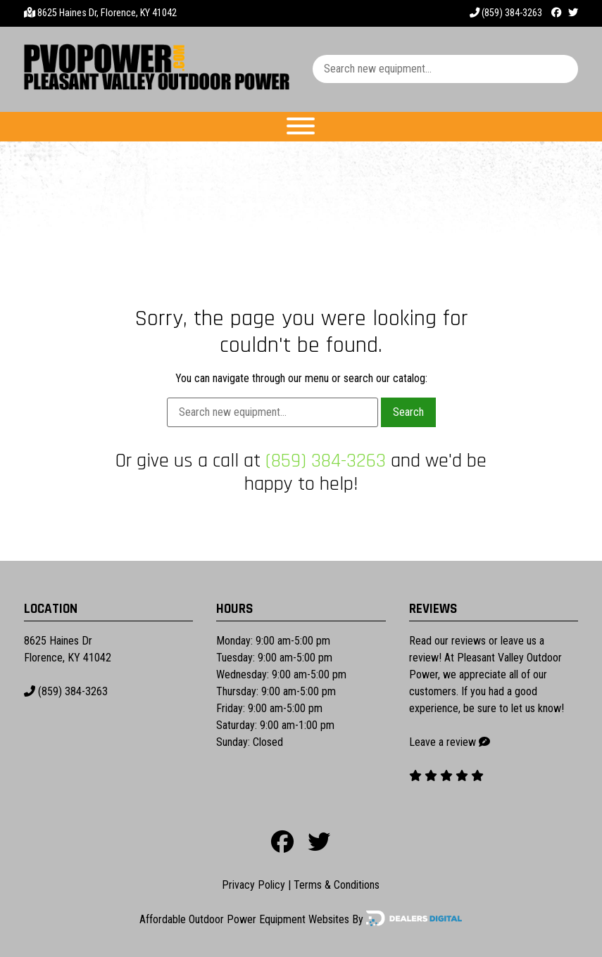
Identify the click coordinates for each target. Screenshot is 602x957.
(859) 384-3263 (506, 13)
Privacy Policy (253, 885)
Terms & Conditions (337, 885)
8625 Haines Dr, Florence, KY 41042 (107, 13)
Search (408, 412)
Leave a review (442, 742)
